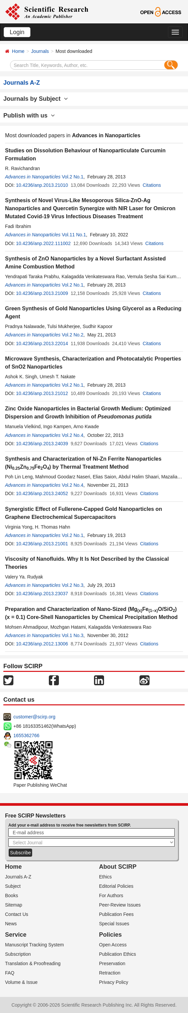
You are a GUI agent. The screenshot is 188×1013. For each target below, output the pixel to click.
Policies (110, 934)
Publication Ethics (117, 954)
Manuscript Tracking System (34, 944)
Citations (152, 185)
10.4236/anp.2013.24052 (42, 493)
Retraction (109, 973)
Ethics (105, 876)
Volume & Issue (21, 982)
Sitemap (13, 905)
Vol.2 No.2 (73, 334)
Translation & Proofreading (33, 963)
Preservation (112, 963)
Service (15, 934)
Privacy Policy (113, 982)
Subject (13, 886)
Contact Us (16, 914)
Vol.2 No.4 (73, 435)
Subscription (18, 954)
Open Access (113, 944)
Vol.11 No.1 (74, 234)
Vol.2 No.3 (73, 585)
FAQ (9, 973)
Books (11, 895)
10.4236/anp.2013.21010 (42, 185)
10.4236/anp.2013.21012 (42, 393)
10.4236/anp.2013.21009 (42, 293)
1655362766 (26, 735)
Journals (40, 51)
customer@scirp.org (34, 716)
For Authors (111, 895)
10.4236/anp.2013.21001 (42, 543)
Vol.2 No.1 (73, 176)
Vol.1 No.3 (73, 635)
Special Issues (114, 923)
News (11, 923)
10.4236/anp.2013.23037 (42, 593)
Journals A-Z (18, 876)
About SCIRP (117, 866)
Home (18, 51)
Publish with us (29, 115)
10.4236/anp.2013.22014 (42, 343)
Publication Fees (116, 914)
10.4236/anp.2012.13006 (42, 643)
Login (17, 32)
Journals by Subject (35, 98)
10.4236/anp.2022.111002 (43, 243)
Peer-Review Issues (120, 905)
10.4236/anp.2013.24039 (42, 443)
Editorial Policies (116, 886)
